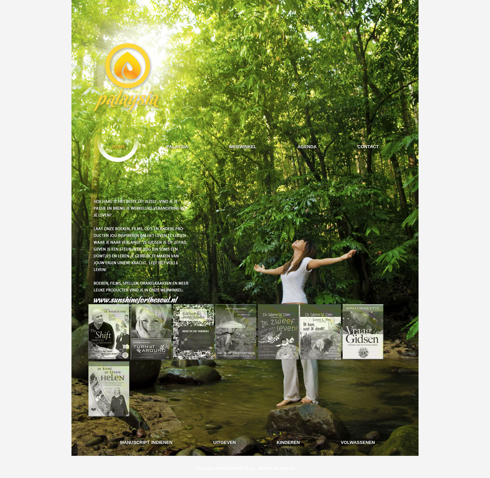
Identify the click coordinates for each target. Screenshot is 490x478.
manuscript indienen (146, 441)
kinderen (288, 441)
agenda (306, 146)
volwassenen (358, 441)
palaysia (177, 146)
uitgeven (224, 441)
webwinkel (243, 146)
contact (368, 146)
